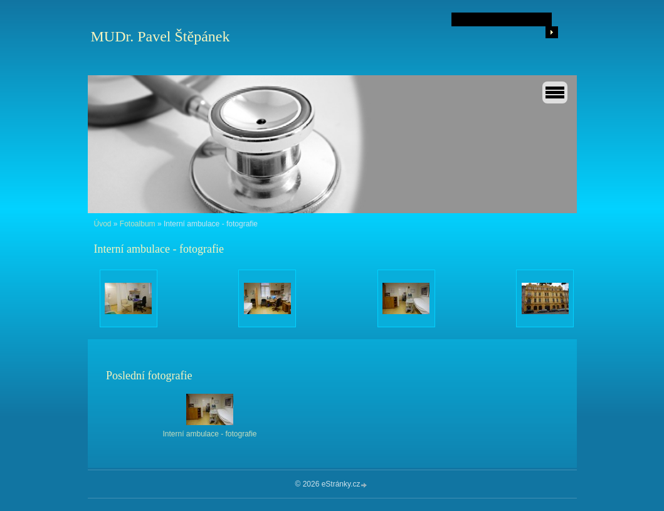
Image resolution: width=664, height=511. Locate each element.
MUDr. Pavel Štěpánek (160, 36)
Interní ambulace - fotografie (209, 433)
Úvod (103, 223)
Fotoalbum (137, 223)
